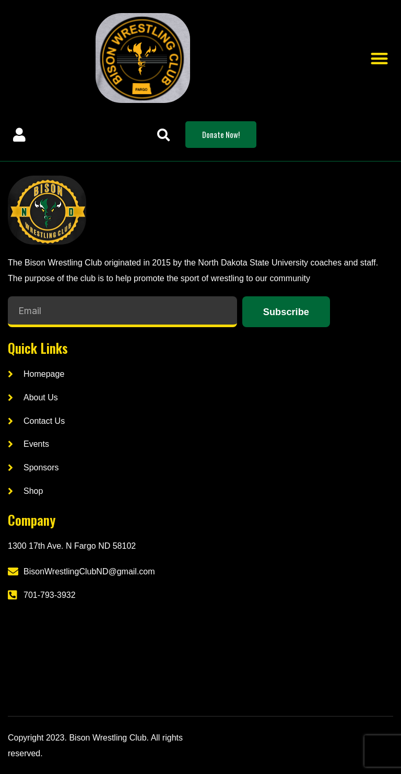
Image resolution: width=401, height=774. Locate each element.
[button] (379, 58)
